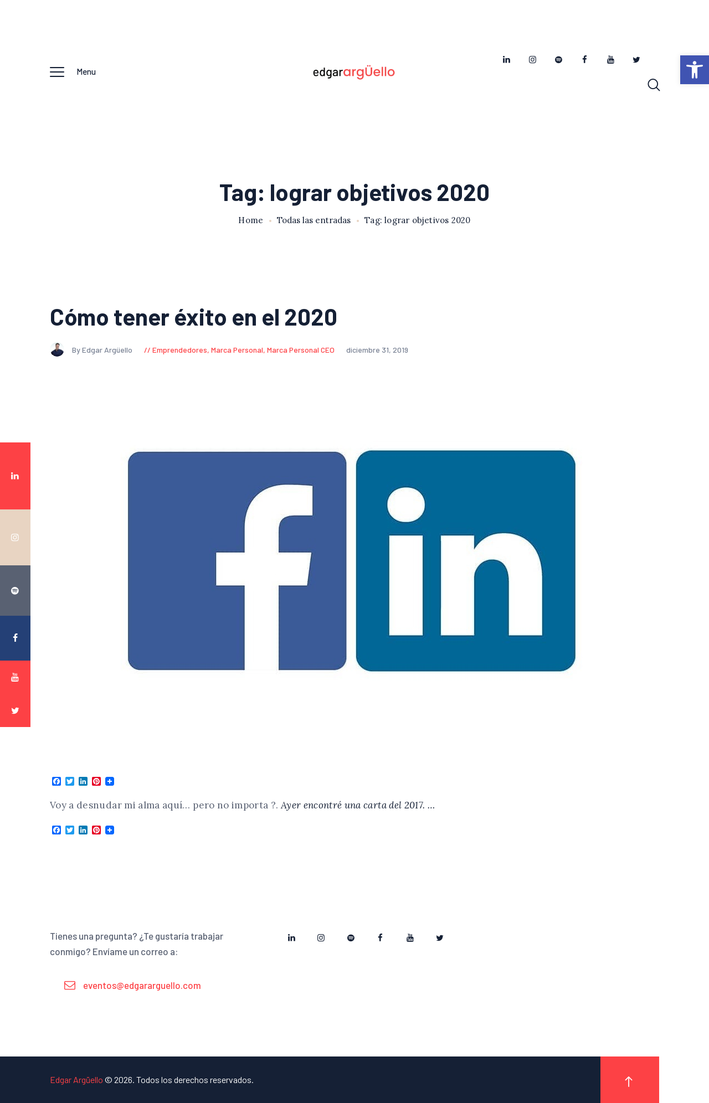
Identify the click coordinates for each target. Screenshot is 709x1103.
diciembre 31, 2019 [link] (377, 349)
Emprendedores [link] (179, 349)
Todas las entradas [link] (314, 220)
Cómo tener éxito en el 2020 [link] (193, 316)
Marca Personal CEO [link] (301, 349)
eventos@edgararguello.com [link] (142, 985)
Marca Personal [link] (237, 349)
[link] (694, 69)
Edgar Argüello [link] (76, 1079)
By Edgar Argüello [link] (92, 349)
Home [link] (250, 220)
